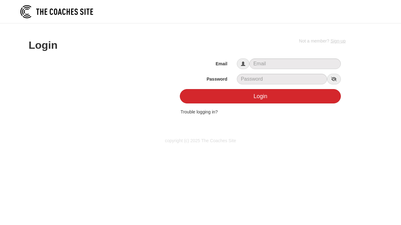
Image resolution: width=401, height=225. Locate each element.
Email (221, 63)
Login (260, 96)
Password (216, 79)
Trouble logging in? (199, 111)
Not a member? (322, 40)
